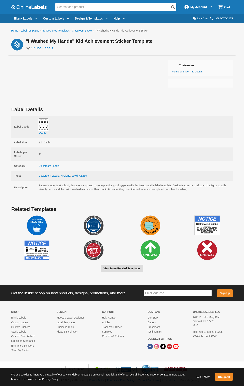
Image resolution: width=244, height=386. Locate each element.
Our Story (152, 317)
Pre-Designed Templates (55, 30)
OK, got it (224, 376)
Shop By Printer (20, 350)
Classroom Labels (82, 30)
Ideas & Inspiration (67, 331)
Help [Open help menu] (119, 18)
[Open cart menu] (224, 7)
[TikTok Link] (163, 346)
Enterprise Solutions (22, 345)
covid (75, 175)
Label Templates (29, 30)
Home (14, 30)
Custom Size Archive (23, 336)
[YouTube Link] (176, 346)
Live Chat (200, 18)
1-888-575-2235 (221, 18)
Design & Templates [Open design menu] (91, 18)
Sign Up (225, 293)
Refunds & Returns (113, 336)
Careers (152, 322)
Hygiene (65, 175)
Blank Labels (18, 317)
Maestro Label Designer (70, 317)
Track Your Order (112, 327)
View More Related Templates (121, 268)
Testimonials (154, 331)
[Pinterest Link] (170, 346)
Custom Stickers (20, 327)
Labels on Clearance (23, 340)
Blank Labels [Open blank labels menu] (25, 18)
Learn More (203, 376)
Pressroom (153, 327)
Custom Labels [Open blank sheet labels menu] (56, 18)
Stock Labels (18, 331)
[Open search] (173, 7)
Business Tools (65, 327)
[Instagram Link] (157, 346)
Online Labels (42, 48)
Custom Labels (19, 322)
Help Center (109, 317)
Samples (107, 331)
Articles (106, 322)
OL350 (83, 175)
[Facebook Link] (150, 346)
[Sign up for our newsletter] (178, 293)
